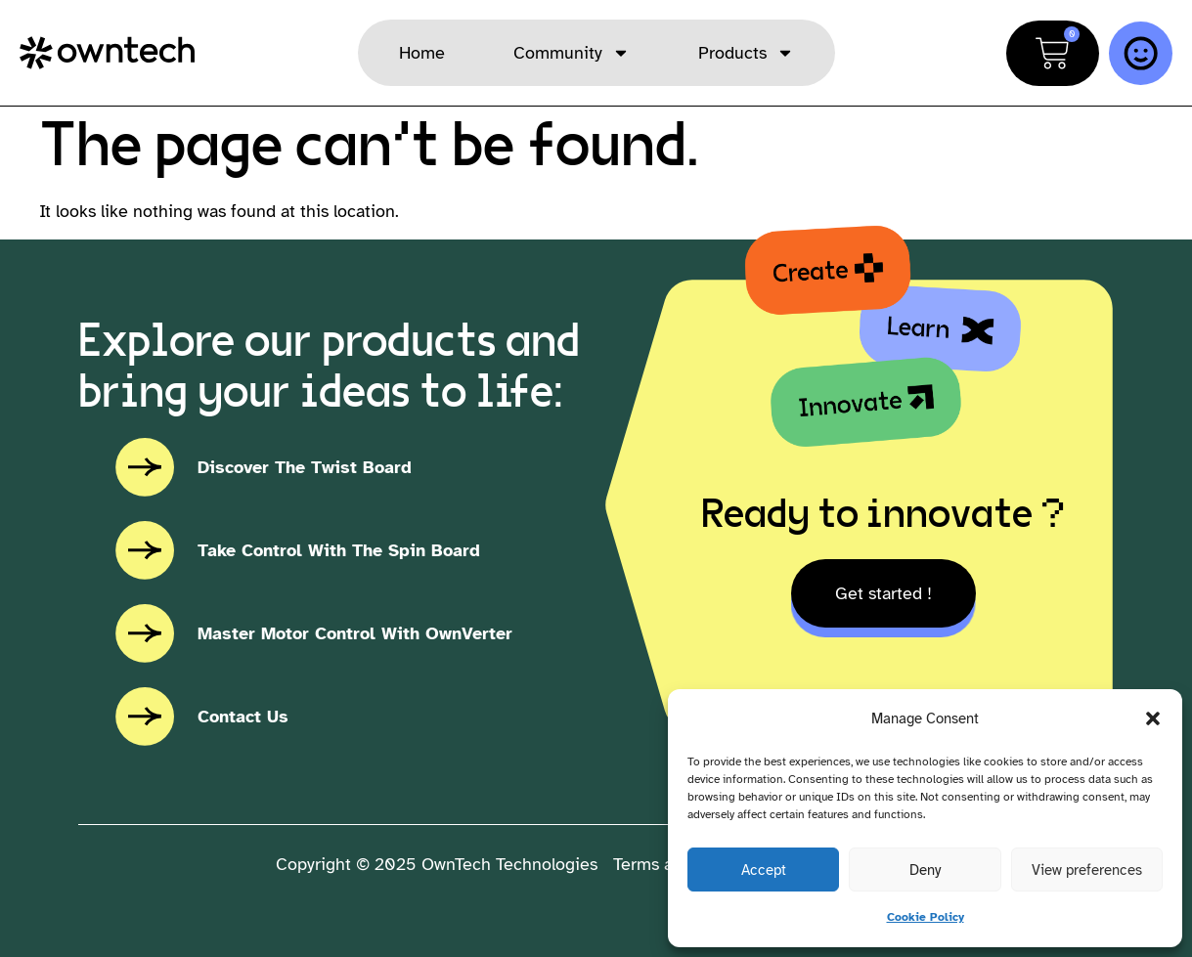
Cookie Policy (925, 917)
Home (422, 53)
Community (571, 52)
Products (746, 52)
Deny (925, 870)
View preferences (1087, 870)
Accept (763, 870)
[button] (1153, 718)
